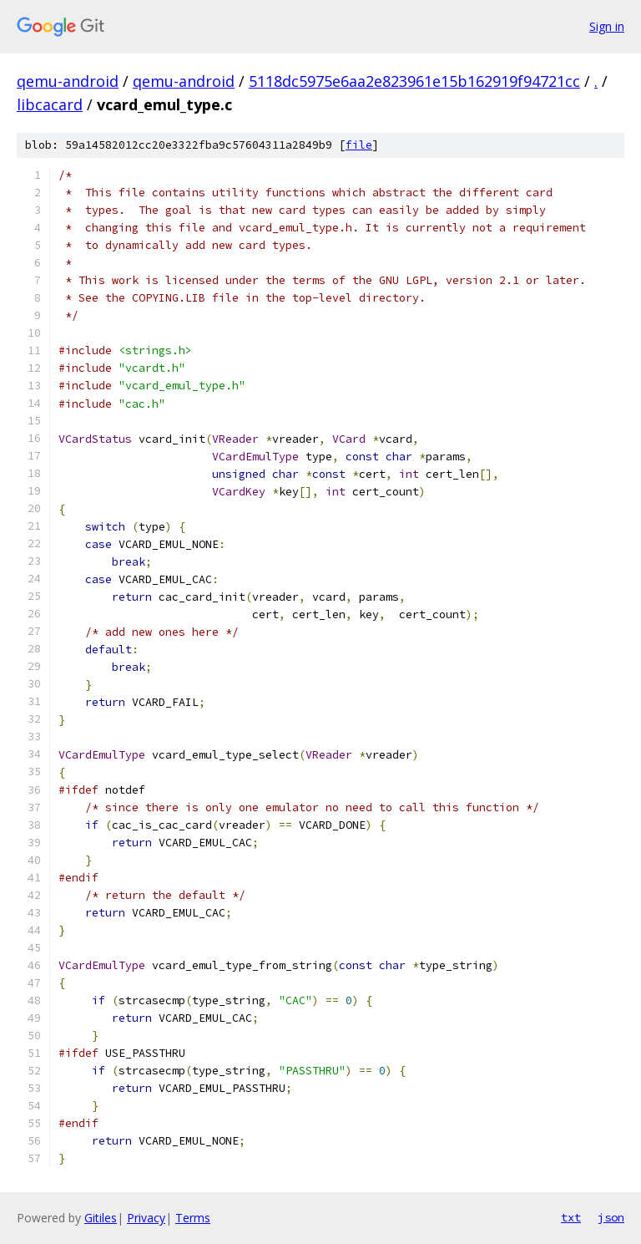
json (611, 1217)
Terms (192, 1218)
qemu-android (68, 81)
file (359, 145)
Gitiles (100, 1218)
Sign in (606, 26)
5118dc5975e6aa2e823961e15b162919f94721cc (414, 81)
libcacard (50, 104)
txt (571, 1217)
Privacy (146, 1218)
